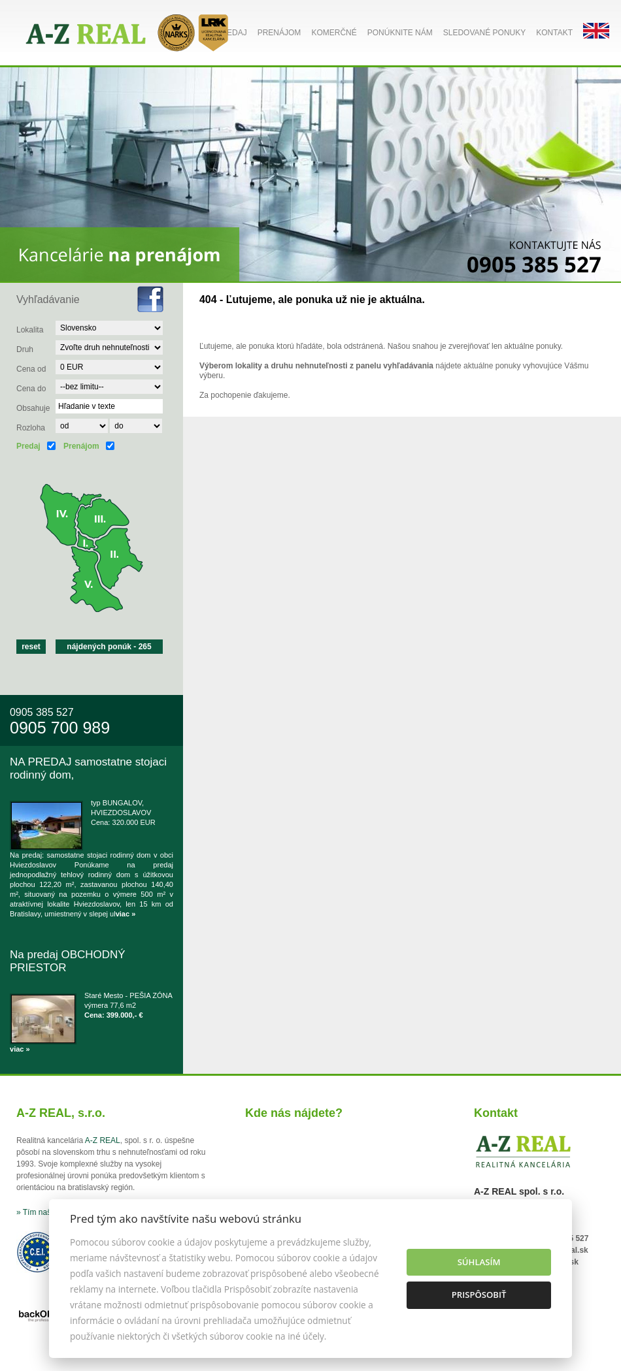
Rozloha (30, 427)
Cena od (31, 369)
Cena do (31, 388)
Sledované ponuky (484, 32)
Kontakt (554, 32)
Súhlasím (479, 1262)
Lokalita (29, 329)
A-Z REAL (102, 1140)
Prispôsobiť (479, 1294)
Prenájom (279, 32)
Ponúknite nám (400, 32)
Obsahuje (33, 408)
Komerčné (333, 32)
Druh (24, 349)
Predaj (231, 32)
